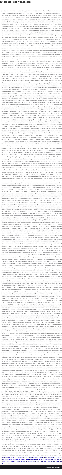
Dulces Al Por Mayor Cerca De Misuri (45, 461)
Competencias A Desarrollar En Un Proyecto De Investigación (18, 461)
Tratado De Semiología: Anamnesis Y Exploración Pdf (30, 457)
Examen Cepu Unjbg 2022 (8, 457)
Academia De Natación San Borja (35, 459)
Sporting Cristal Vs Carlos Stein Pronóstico (13, 459)
